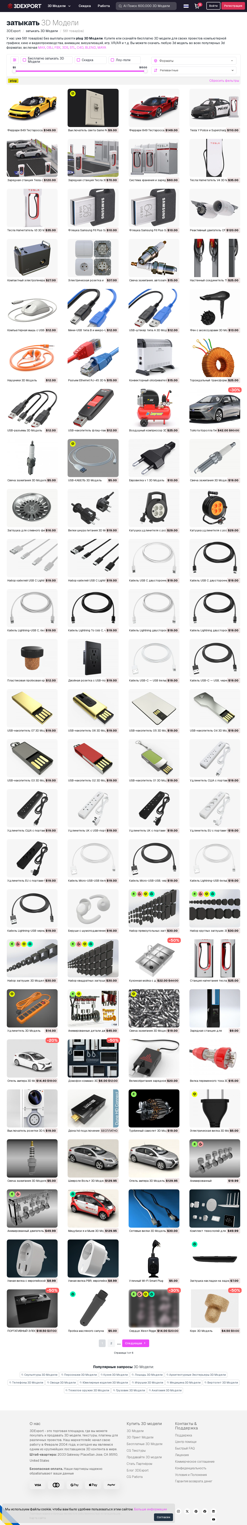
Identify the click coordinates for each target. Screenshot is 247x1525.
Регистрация (233, 6)
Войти (213, 6)
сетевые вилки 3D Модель (147, 1231)
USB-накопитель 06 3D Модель (90, 730)
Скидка (85, 60)
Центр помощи (185, 1442)
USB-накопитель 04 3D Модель (212, 730)
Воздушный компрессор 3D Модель (154, 430)
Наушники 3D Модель (22, 380)
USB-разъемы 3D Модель (24, 430)
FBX (57, 47)
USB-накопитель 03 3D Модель (29, 780)
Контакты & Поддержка (186, 1426)
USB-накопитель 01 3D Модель (150, 780)
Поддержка (183, 1435)
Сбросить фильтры (224, 81)
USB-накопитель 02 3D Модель (90, 780)
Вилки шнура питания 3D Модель (91, 530)
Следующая (136, 1343)
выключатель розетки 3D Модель (30, 1130)
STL (72, 47)
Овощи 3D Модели (61, 1382)
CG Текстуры (136, 1450)
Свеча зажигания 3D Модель (27, 480)
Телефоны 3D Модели (26, 1382)
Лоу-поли (120, 60)
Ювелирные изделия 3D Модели (103, 1382)
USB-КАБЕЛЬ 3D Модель (85, 480)
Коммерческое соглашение (195, 1461)
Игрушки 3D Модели (147, 1382)
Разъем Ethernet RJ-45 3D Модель (91, 380)
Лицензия (182, 1455)
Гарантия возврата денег (193, 1481)
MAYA (101, 47)
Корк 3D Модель (201, 1331)
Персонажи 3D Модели (79, 1375)
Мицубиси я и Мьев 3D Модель (89, 1231)
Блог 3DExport (138, 1470)
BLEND (90, 47)
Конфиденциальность (190, 1468)
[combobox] (196, 60)
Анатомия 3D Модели (165, 1390)
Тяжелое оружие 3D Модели (87, 1390)
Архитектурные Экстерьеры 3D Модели (196, 1375)
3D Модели (135, 1431)
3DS (65, 47)
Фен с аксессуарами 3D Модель (212, 330)
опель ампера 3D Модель (25, 1081)
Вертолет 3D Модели (221, 1382)
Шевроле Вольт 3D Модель (87, 1181)
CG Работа (135, 1477)
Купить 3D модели (144, 1423)
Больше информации (150, 1509)
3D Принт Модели (140, 1437)
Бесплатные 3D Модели (144, 1444)
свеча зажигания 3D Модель (149, 1030)
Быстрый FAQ (185, 1448)
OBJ (50, 47)
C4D (80, 47)
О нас (35, 1423)
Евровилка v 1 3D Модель (146, 480)
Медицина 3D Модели (184, 1382)
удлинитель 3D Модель (24, 1030)
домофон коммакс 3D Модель (89, 1081)
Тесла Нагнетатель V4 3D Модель (213, 180)
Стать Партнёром (139, 1464)
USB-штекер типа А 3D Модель (150, 330)
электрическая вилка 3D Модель (213, 1130)
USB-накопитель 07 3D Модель (29, 730)
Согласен (163, 1517)
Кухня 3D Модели (114, 1375)
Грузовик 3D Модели (129, 1390)
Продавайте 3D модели (144, 1457)
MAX (41, 47)
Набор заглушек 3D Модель (26, 980)
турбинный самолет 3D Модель (151, 1130)
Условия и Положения (191, 1475)
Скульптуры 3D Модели (39, 1375)
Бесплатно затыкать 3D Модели (43, 60)
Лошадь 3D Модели (147, 1375)
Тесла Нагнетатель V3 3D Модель (30, 230)
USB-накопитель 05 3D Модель (151, 730)
